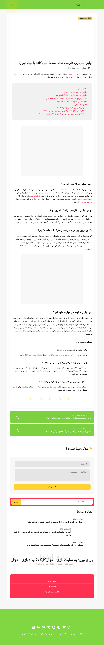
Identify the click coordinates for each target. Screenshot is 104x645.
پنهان (79, 89)
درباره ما (52, 586)
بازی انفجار (79, 5)
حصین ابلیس (82, 199)
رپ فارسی (72, 74)
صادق (79, 222)
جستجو (16, 502)
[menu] (12, 5)
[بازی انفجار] (90, 5)
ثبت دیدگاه (52, 487)
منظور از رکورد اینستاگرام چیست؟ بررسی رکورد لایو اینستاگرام (55, 545)
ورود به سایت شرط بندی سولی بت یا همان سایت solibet (68, 418)
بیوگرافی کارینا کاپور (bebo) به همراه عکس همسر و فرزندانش (55, 522)
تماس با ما (52, 581)
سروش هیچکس (86, 202)
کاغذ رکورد (36, 196)
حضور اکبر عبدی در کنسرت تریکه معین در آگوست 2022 (68, 431)
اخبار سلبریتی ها (85, 18)
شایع (84, 222)
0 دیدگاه (71, 68)
